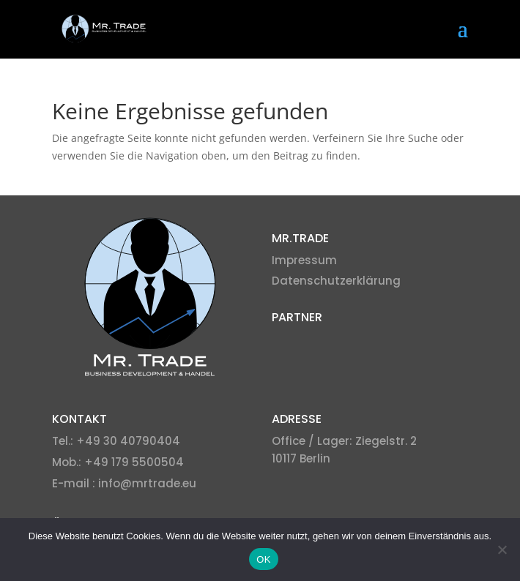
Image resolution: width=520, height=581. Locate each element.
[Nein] (501, 549)
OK (263, 559)
